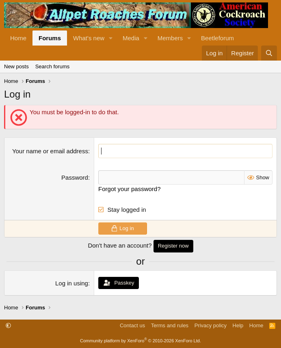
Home (18, 38)
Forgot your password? (129, 188)
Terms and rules (169, 325)
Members (170, 38)
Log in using (71, 283)
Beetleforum (217, 38)
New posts (16, 66)
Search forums (52, 66)
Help (238, 325)
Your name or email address (50, 151)
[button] (111, 38)
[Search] (269, 53)
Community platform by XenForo (140, 340)
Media (131, 38)
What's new (88, 38)
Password (74, 177)
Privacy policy (211, 325)
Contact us (132, 325)
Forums (50, 38)
